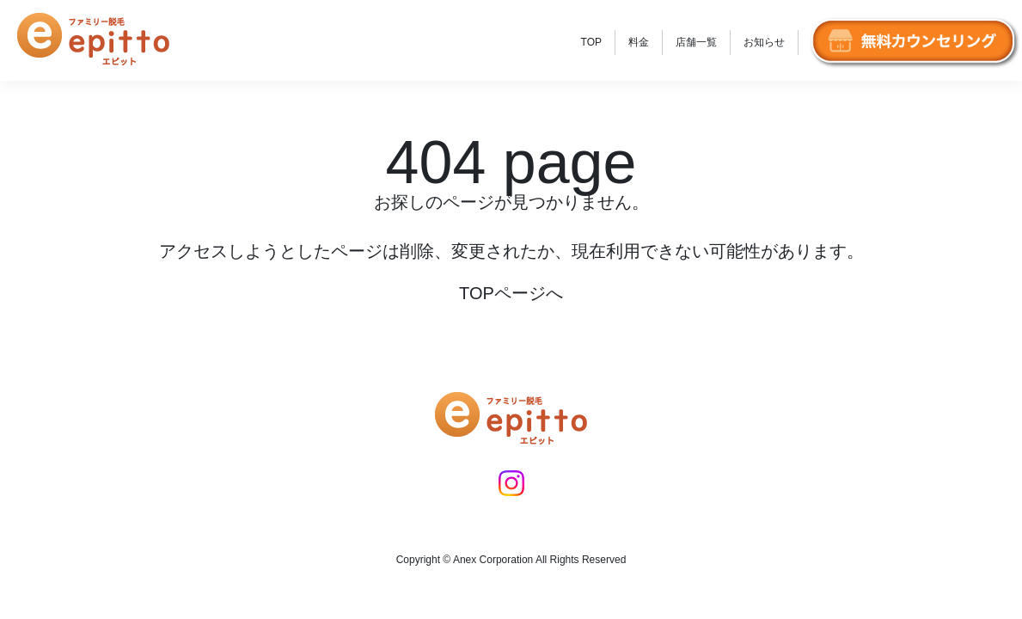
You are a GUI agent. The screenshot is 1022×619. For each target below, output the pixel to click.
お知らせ (764, 42)
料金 (638, 42)
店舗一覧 (696, 42)
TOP (591, 42)
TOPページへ (511, 293)
